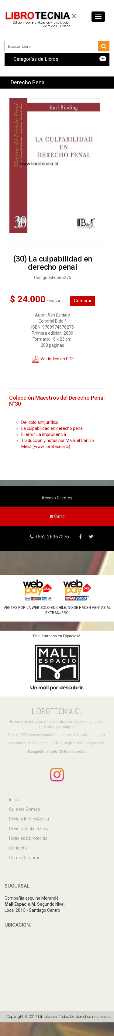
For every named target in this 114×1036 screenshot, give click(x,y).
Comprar (83, 301)
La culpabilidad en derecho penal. (53, 428)
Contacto (18, 848)
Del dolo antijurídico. (40, 422)
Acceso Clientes (57, 497)
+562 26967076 (51, 537)
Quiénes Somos (24, 809)
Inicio (14, 799)
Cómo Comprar (24, 857)
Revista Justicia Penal (29, 828)
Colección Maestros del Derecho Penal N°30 (57, 401)
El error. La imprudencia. (44, 434)
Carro (57, 516)
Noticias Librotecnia (28, 838)
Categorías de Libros (36, 59)
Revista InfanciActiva (29, 819)
